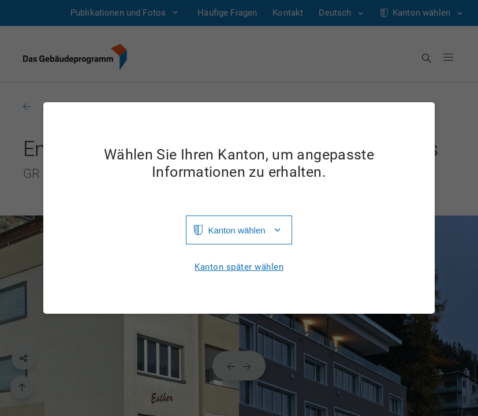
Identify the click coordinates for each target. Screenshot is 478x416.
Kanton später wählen (239, 267)
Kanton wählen (236, 230)
